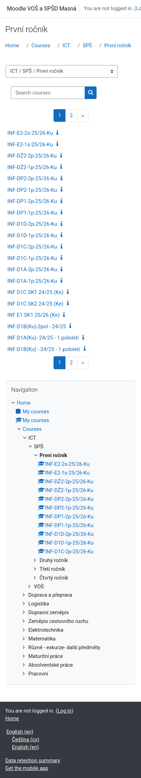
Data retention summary (32, 760)
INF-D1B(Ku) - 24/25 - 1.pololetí (43, 349)
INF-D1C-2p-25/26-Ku (32, 247)
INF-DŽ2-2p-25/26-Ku (32, 156)
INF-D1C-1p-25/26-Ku (32, 258)
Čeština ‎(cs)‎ (25, 739)
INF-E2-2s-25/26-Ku (30, 133)
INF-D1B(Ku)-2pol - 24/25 (36, 326)
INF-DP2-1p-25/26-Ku (32, 190)
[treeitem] (70, 538)
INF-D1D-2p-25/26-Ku (32, 224)
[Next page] (83, 115)
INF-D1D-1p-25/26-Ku (32, 235)
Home (12, 45)
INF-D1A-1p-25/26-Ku (32, 281)
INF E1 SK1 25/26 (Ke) (33, 315)
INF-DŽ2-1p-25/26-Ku (32, 167)
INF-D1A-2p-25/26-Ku (32, 269)
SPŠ (87, 45)
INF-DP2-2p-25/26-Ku (32, 178)
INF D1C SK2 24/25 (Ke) (35, 304)
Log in (64, 711)
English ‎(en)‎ (19, 732)
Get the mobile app (26, 768)
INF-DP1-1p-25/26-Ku (32, 213)
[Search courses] (48, 92)
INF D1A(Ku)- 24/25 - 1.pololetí (43, 338)
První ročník (117, 45)
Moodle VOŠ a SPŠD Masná (41, 8)
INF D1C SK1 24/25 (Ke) (35, 292)
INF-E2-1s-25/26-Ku (30, 144)
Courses (40, 45)
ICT (66, 45)
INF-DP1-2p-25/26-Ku (32, 201)
